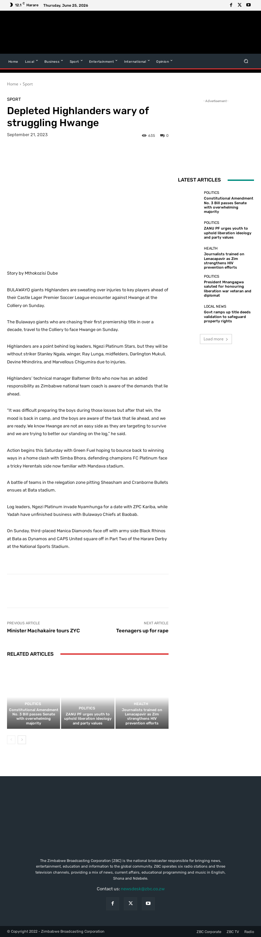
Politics (33, 704)
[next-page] (22, 739)
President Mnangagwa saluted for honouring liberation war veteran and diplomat (227, 289)
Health (141, 704)
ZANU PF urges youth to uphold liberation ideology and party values (87, 718)
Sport (28, 84)
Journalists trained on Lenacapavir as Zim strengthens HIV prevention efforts (142, 716)
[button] (246, 61)
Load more (216, 339)
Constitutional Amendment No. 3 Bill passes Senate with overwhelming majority (33, 716)
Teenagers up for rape (142, 631)
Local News (215, 306)
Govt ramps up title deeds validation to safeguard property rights (227, 316)
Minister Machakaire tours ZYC (43, 631)
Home (12, 84)
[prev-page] (11, 739)
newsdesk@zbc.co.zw (143, 888)
